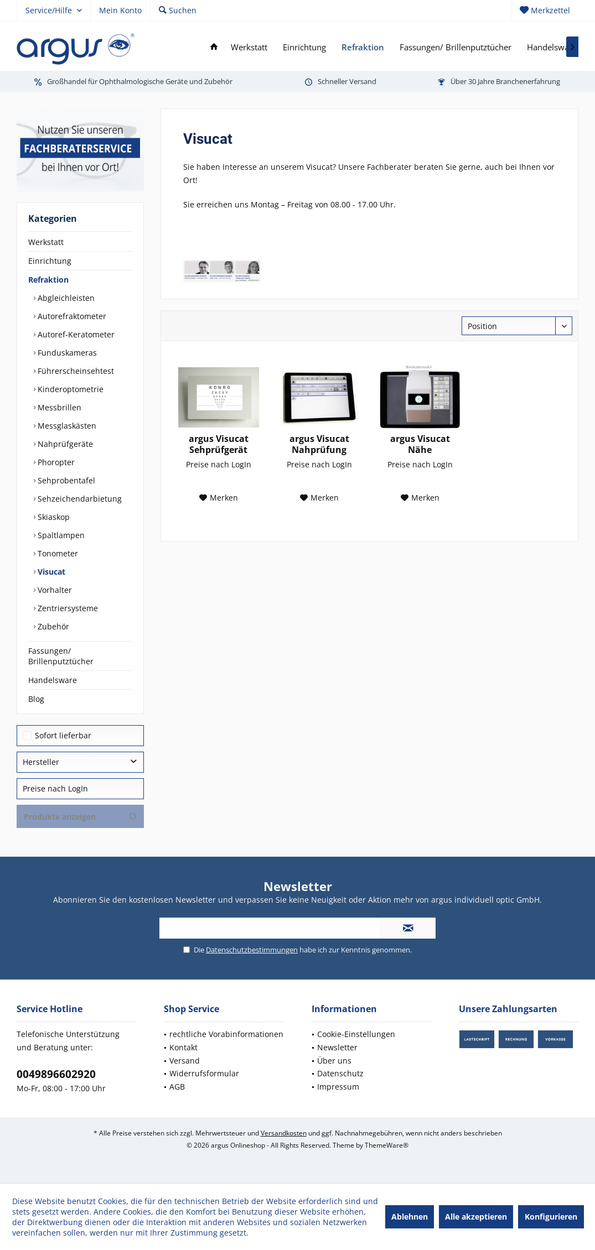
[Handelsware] (551, 47)
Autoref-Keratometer (75, 334)
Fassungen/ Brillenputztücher (61, 655)
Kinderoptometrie (69, 389)
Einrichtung (49, 261)
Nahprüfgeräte (64, 444)
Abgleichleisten (65, 298)
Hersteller (41, 762)
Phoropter (55, 462)
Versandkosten (284, 1133)
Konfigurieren (551, 1216)
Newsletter (337, 1047)
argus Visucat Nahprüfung (319, 444)
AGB (177, 1086)
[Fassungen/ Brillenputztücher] (455, 47)
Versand (184, 1060)
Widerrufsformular (204, 1073)
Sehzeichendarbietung (78, 498)
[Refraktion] (363, 47)
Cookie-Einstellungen (356, 1034)
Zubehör (52, 626)
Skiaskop (52, 517)
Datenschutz (340, 1073)
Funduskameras (66, 352)
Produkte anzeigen (80, 816)
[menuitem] (544, 10)
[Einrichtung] (304, 47)
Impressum (338, 1086)
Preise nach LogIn (55, 788)
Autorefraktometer (70, 316)
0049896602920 (56, 1074)
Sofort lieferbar (63, 735)
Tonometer (56, 553)
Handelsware (52, 680)
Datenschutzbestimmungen (252, 950)
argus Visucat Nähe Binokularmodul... (420, 444)
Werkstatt (46, 242)
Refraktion (48, 279)
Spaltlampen (60, 535)
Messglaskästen (65, 425)
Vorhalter (53, 590)
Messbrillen (58, 407)
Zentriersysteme (66, 608)
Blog (36, 699)
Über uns (334, 1060)
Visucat (50, 571)
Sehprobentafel (65, 480)
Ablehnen (409, 1216)
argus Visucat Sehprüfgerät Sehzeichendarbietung (218, 444)
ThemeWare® (386, 1145)
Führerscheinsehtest (74, 371)
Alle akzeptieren (476, 1216)
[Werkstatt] (249, 47)
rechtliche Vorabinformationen (226, 1034)
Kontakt (183, 1047)
